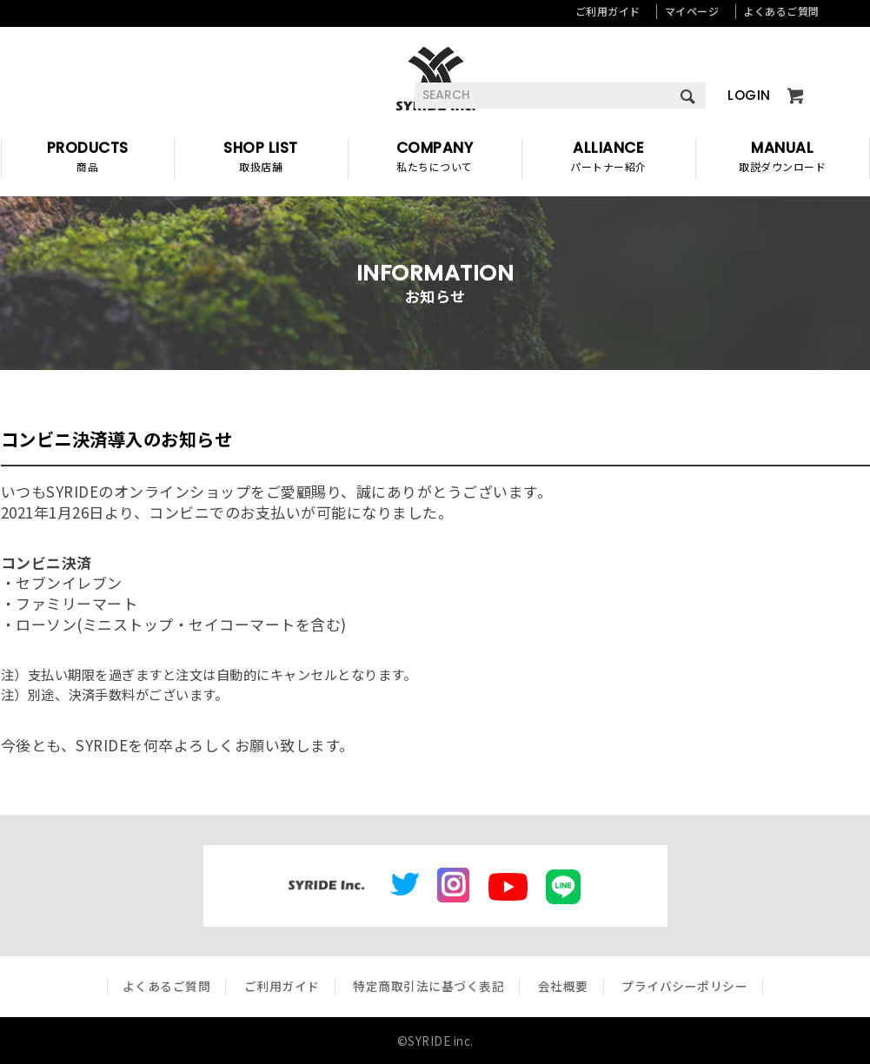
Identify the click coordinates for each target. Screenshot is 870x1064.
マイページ (692, 10)
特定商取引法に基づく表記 (428, 986)
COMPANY (435, 158)
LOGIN (749, 95)
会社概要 (563, 986)
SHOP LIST (261, 158)
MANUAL (783, 158)
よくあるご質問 (781, 10)
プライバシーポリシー (684, 986)
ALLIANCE (609, 158)
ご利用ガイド (608, 10)
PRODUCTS (87, 158)
